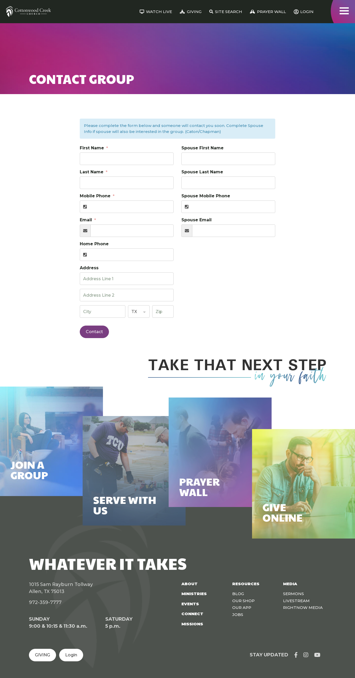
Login (71, 654)
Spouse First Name (202, 147)
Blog (238, 593)
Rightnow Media (303, 607)
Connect (192, 613)
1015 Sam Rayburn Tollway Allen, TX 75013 (61, 588)
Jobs (237, 614)
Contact (94, 331)
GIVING (42, 654)
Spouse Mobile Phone (205, 195)
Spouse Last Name (202, 171)
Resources (245, 583)
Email (86, 219)
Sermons (293, 593)
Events (190, 603)
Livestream (296, 600)
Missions (192, 623)
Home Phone (94, 243)
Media (290, 583)
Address (89, 267)
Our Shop (243, 600)
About (189, 583)
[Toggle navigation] (344, 10)
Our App (241, 607)
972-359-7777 (45, 602)
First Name (92, 147)
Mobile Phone (96, 195)
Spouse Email (196, 219)
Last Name (92, 171)
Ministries (194, 593)
